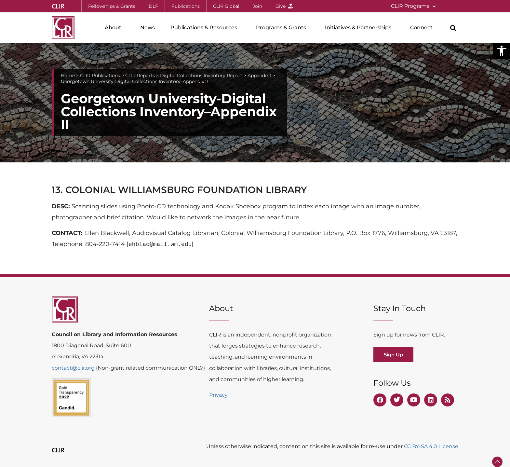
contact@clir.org (74, 368)
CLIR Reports (140, 75)
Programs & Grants (282, 27)
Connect (423, 27)
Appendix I (259, 75)
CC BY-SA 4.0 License (431, 446)
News (147, 27)
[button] (501, 50)
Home (68, 75)
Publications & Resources (205, 27)
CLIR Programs (413, 6)
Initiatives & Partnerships (360, 27)
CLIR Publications (100, 75)
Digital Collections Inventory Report (201, 75)
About (115, 27)
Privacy (218, 395)
